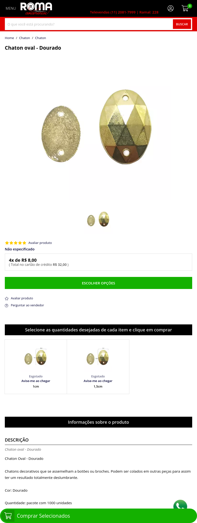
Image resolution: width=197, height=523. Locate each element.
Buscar (182, 24)
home (9, 38)
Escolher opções (98, 283)
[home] (36, 8)
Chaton (24, 38)
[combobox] (98, 24)
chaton (40, 38)
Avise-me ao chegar (35, 381)
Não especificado (19, 249)
